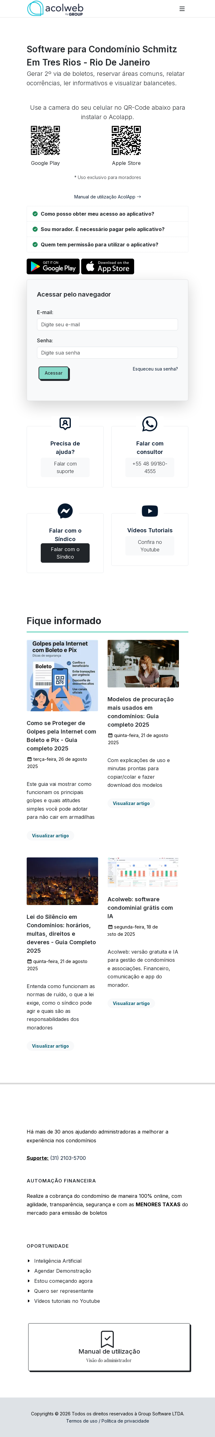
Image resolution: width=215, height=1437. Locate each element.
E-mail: (45, 312)
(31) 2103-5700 (68, 1158)
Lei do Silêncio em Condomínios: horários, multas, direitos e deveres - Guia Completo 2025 (61, 933)
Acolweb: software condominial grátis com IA (140, 907)
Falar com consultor (149, 458)
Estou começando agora (63, 1281)
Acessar (53, 373)
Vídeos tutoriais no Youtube (67, 1301)
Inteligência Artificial (57, 1261)
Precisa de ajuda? (65, 458)
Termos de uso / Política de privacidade (107, 1421)
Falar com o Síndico (65, 541)
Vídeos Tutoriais (149, 541)
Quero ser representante (63, 1291)
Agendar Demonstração (62, 1271)
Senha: (45, 340)
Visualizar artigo (50, 835)
